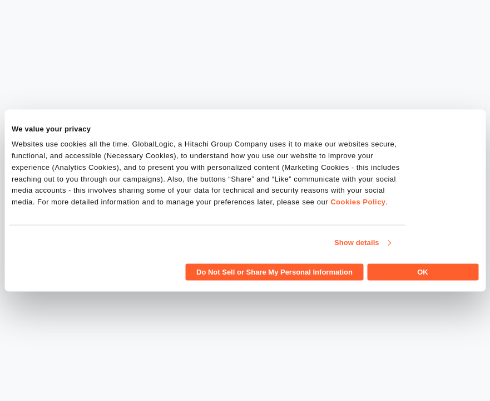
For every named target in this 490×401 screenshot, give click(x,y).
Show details (356, 242)
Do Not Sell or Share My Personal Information (274, 271)
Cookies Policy (357, 202)
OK (422, 271)
